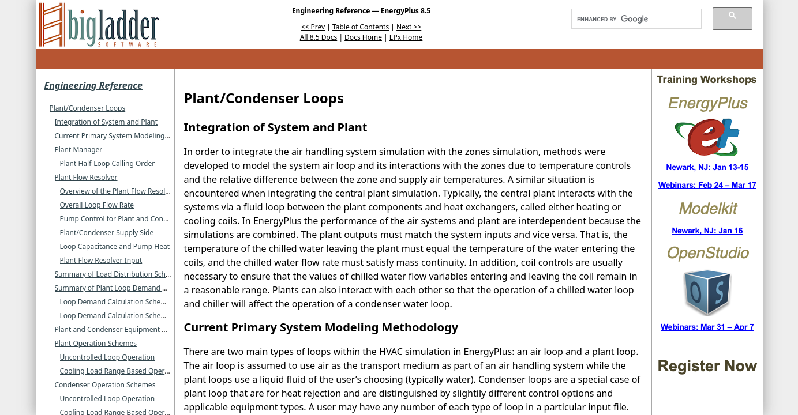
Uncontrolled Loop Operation (107, 357)
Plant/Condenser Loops (88, 108)
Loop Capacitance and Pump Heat (115, 246)
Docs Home (363, 37)
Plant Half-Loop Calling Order (107, 163)
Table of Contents (360, 27)
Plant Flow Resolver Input (101, 260)
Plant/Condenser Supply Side (107, 232)
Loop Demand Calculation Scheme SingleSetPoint (140, 302)
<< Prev (313, 27)
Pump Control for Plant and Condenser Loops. (134, 219)
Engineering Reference (93, 85)
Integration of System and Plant (106, 122)
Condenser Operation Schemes (105, 385)
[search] (632, 19)
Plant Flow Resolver (86, 177)
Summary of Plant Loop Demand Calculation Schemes (142, 288)
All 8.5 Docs (319, 37)
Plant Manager (79, 149)
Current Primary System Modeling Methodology (132, 136)
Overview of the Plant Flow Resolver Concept (132, 191)
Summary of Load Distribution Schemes (119, 274)
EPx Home (406, 37)
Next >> (408, 27)
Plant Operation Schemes (96, 343)
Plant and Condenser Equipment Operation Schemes (140, 329)
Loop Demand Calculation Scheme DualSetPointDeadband (154, 315)
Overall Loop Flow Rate (97, 205)
